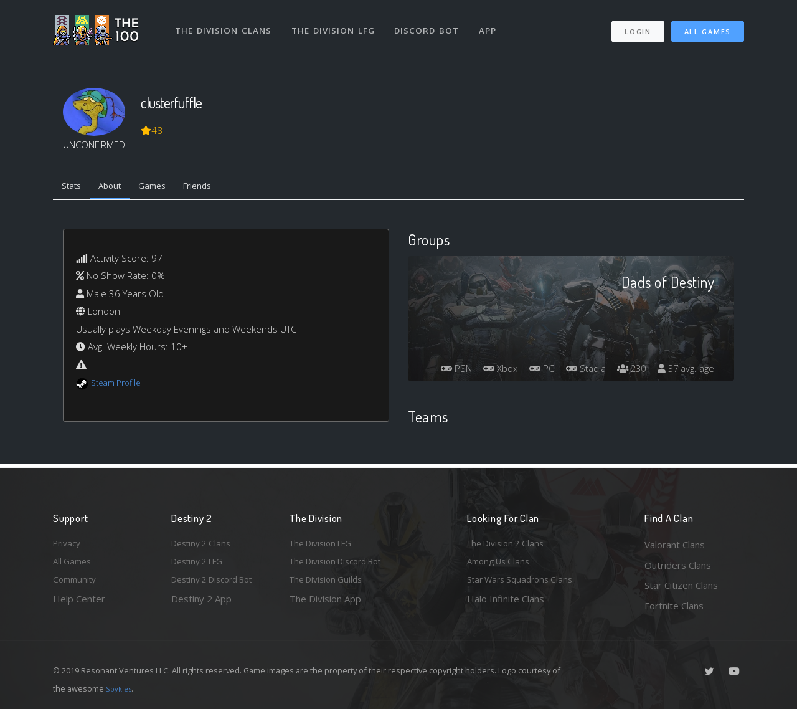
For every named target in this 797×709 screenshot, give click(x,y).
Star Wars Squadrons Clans (524, 585)
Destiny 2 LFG (201, 565)
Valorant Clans (674, 544)
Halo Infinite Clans (505, 605)
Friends (217, 187)
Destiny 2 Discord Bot (218, 585)
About (118, 187)
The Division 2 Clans (509, 544)
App (493, 23)
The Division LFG (336, 23)
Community (77, 585)
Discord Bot (431, 23)
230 (688, 349)
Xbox (546, 349)
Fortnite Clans (674, 605)
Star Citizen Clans (681, 585)
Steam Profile (119, 385)
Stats (74, 187)
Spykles (120, 688)
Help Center (79, 605)
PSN (498, 349)
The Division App (325, 605)
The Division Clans (225, 23)
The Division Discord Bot (342, 565)
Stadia (639, 349)
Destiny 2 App (201, 605)
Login (637, 25)
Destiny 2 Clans (204, 544)
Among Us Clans (501, 565)
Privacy (68, 544)
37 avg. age (684, 372)
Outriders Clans (677, 565)
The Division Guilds (330, 585)
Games (166, 187)
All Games (707, 25)
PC (591, 349)
